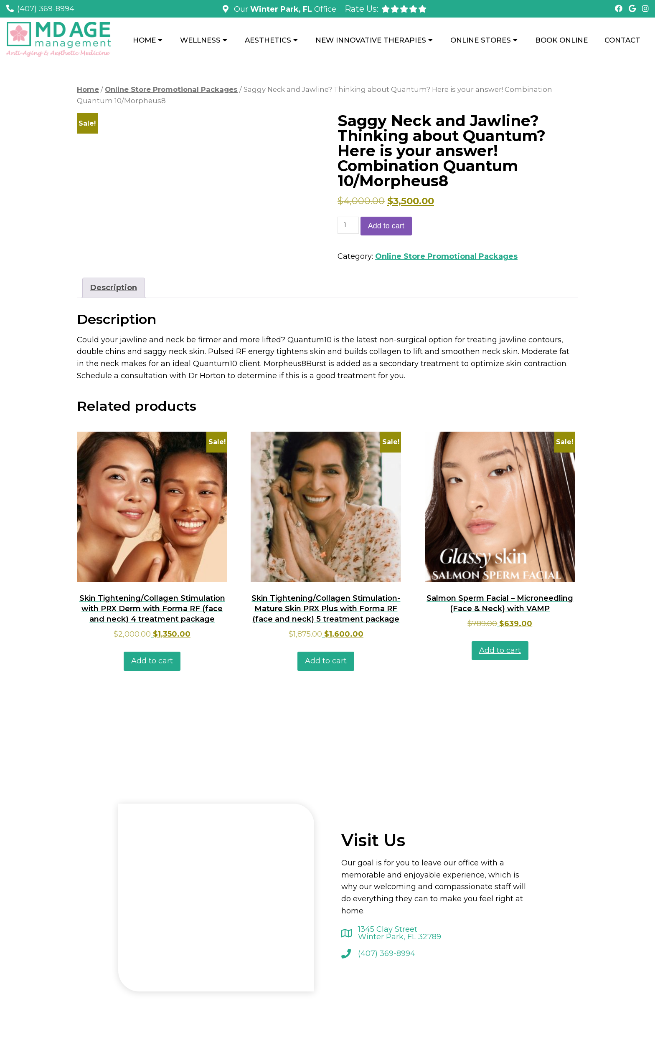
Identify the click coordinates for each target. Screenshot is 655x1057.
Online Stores (480, 40)
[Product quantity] (348, 225)
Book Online (561, 40)
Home (144, 40)
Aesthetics (268, 40)
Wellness (200, 40)
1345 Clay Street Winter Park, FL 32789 (399, 933)
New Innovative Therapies (370, 40)
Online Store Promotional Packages (171, 89)
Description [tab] (113, 287)
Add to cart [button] (152, 660)
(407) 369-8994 (45, 8)
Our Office (284, 9)
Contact (622, 40)
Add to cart (386, 226)
